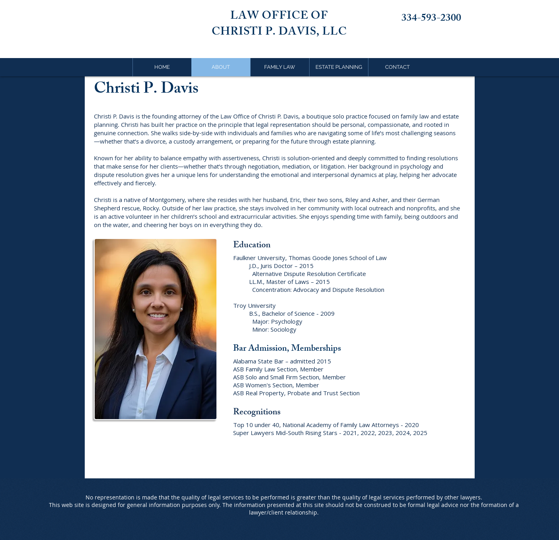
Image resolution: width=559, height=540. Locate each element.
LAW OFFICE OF (279, 17)
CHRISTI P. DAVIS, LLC (279, 33)
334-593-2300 (431, 19)
